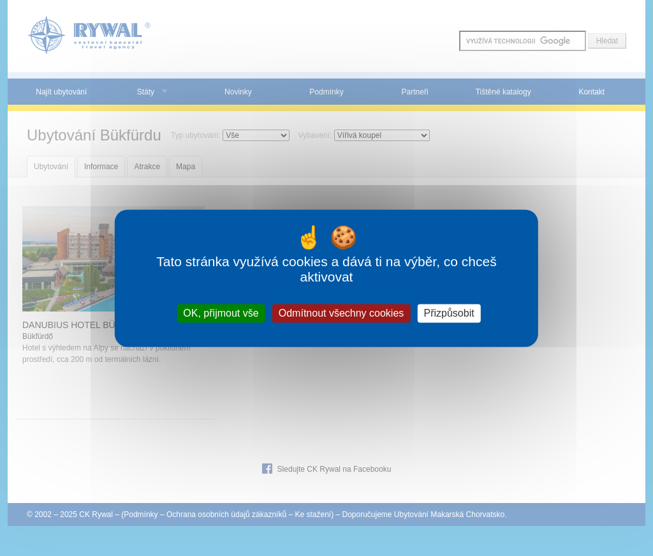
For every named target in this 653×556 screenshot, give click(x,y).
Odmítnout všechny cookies (341, 313)
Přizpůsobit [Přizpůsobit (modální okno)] (448, 313)
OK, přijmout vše (220, 313)
